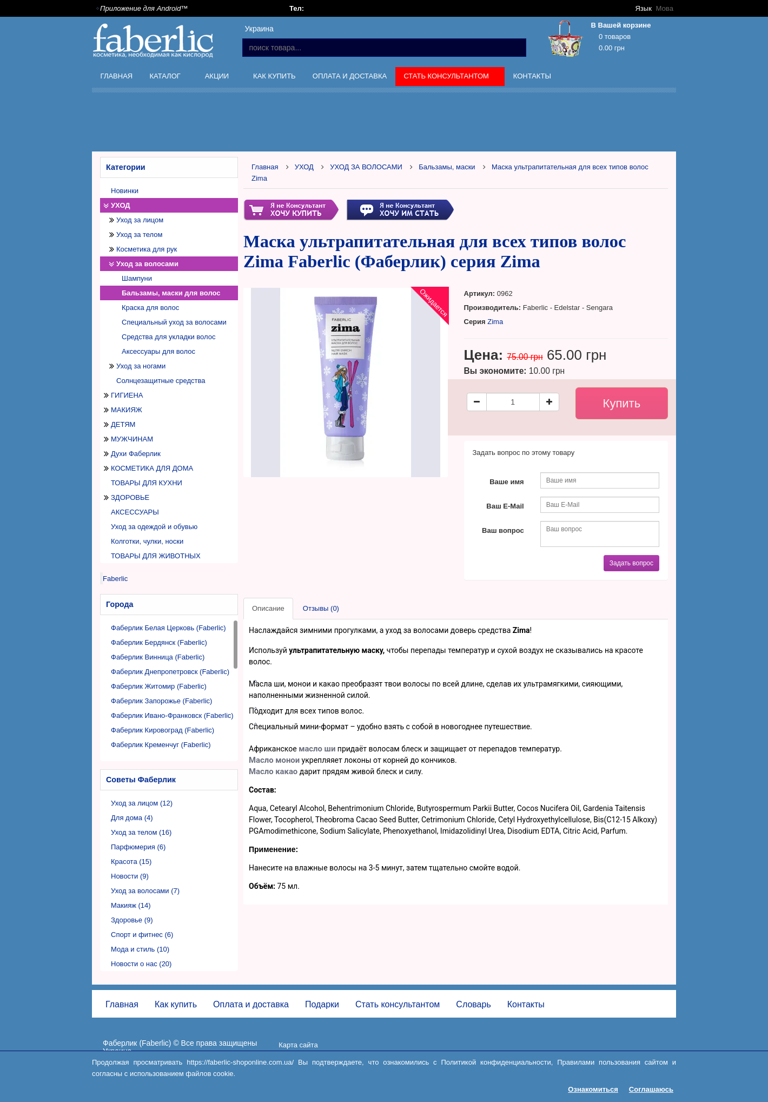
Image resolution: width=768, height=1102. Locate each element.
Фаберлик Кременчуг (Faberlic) (160, 745)
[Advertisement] (384, 124)
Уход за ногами (140, 366)
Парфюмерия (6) (138, 847)
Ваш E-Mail (505, 506)
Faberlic (115, 579)
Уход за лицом (139, 220)
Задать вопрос (631, 563)
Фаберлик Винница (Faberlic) (157, 657)
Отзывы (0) (321, 608)
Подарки (322, 1004)
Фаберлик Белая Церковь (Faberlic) (168, 628)
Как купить (274, 76)
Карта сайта (298, 1045)
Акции (218, 78)
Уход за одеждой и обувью (154, 527)
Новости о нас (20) (141, 964)
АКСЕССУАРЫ (135, 512)
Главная (117, 76)
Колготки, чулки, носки (147, 541)
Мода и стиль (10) (140, 949)
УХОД (120, 205)
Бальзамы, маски (447, 167)
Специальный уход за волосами (174, 322)
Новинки (124, 191)
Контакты (532, 76)
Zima (495, 322)
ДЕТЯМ (123, 424)
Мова (664, 8)
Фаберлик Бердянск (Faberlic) (159, 642)
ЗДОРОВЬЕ (130, 497)
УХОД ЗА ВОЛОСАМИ (366, 167)
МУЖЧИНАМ (132, 439)
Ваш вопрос (503, 530)
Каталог (166, 78)
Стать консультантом (447, 78)
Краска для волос (150, 307)
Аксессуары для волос (158, 351)
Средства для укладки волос (169, 337)
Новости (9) (130, 876)
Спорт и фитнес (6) (142, 935)
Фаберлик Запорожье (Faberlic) (161, 701)
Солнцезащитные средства (161, 381)
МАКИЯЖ (126, 410)
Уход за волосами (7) (145, 891)
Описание (268, 608)
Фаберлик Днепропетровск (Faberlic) (170, 672)
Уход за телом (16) (141, 832)
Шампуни (137, 278)
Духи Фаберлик (136, 454)
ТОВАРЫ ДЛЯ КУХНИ (146, 483)
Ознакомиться (593, 1089)
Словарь (473, 1004)
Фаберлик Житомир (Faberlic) (159, 686)
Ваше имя (506, 482)
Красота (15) (131, 861)
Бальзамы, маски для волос (171, 293)
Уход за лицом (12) (142, 803)
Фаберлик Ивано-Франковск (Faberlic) (172, 715)
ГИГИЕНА (127, 395)
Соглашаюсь (651, 1089)
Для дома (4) (132, 818)
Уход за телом (139, 234)
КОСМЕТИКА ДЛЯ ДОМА (152, 468)
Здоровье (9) (132, 920)
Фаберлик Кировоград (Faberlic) (162, 730)
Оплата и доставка (350, 76)
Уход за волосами (147, 264)
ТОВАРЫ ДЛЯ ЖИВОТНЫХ (156, 556)
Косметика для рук (146, 249)
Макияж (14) (131, 905)
